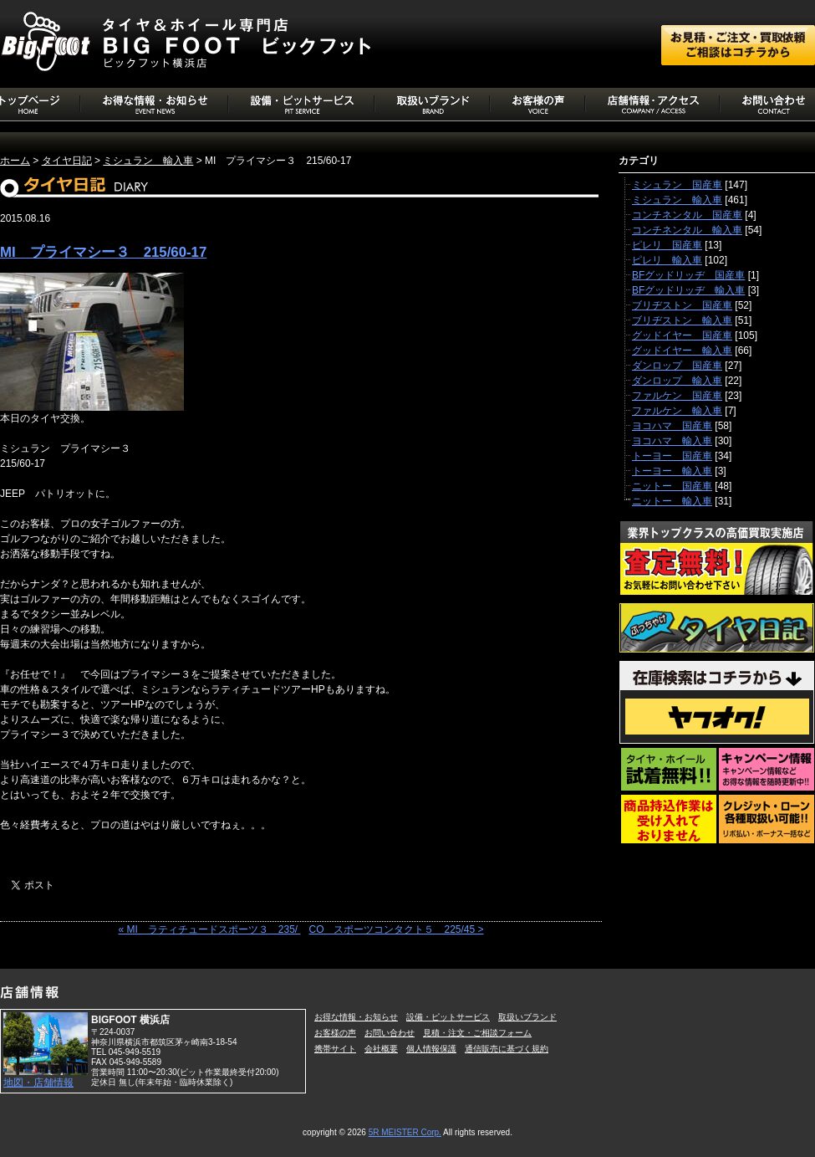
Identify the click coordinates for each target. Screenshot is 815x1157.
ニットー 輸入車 (672, 501)
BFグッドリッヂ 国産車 (688, 275)
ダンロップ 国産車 (677, 365)
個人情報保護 (431, 1048)
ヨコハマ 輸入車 (672, 441)
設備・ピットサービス (448, 1016)
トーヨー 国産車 (672, 456)
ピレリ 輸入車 (667, 260)
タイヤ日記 (67, 160)
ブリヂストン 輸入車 (682, 320)
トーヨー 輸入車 (672, 471)
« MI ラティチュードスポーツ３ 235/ (209, 929)
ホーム (15, 160)
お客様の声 (335, 1032)
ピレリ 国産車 (667, 245)
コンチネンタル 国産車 (687, 215)
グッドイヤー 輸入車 (682, 350)
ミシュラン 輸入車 (148, 160)
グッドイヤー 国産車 (682, 335)
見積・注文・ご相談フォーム (477, 1032)
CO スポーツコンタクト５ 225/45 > (395, 929)
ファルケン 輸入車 (677, 411)
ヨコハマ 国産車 (672, 426)
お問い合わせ (389, 1032)
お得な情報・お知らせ (356, 1016)
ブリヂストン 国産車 (682, 305)
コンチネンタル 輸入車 (687, 230)
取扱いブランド (527, 1016)
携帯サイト (335, 1048)
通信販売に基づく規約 (506, 1048)
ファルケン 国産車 (677, 396)
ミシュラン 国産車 (677, 185)
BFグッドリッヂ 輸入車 (688, 290)
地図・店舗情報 (38, 1082)
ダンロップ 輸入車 (677, 381)
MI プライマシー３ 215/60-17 (103, 252)
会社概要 (381, 1048)
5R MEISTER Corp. (405, 1132)
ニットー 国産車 (672, 486)
